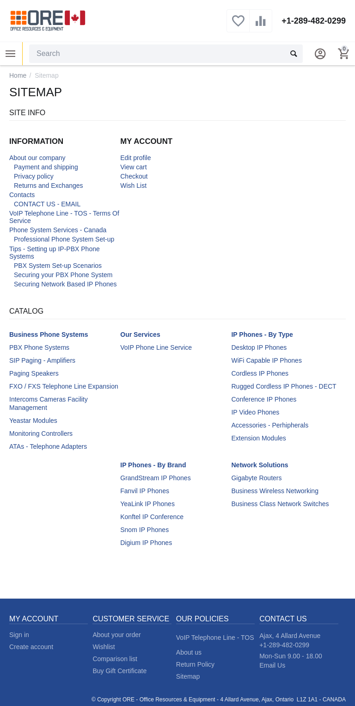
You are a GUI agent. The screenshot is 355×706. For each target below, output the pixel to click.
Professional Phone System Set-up (64, 239)
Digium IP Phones (146, 542)
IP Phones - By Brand (153, 465)
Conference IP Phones (263, 399)
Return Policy (195, 664)
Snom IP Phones (144, 529)
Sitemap (188, 676)
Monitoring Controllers (41, 433)
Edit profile (135, 157)
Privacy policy (34, 176)
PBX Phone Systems (39, 347)
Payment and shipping (46, 167)
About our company (37, 157)
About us (189, 652)
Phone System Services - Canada (57, 230)
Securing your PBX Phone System (63, 275)
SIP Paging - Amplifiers (42, 360)
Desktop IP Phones (259, 347)
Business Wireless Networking (274, 491)
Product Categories (10, 53)
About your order (116, 634)
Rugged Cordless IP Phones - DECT (283, 386)
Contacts (22, 194)
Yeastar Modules (33, 420)
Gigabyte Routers (256, 478)
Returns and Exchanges (48, 185)
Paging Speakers (34, 373)
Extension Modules (258, 438)
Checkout (133, 176)
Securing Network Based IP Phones (65, 284)
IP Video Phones (255, 412)
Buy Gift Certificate (119, 671)
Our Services (140, 334)
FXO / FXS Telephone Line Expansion (63, 386)
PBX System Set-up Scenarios (58, 265)
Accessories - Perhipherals (269, 425)
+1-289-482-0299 (314, 20)
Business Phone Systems (48, 334)
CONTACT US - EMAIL (47, 204)
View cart (133, 167)
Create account (31, 646)
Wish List (133, 185)
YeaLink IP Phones (147, 504)
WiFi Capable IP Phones (266, 360)
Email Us (272, 665)
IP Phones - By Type (262, 334)
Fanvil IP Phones (144, 491)
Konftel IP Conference (152, 516)
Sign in (19, 634)
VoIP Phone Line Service (156, 347)
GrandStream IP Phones (155, 478)
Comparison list (114, 659)
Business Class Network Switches (280, 504)
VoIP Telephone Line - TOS (215, 637)
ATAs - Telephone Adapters (48, 446)
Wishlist (103, 646)
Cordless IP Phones (259, 373)
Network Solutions (259, 465)
